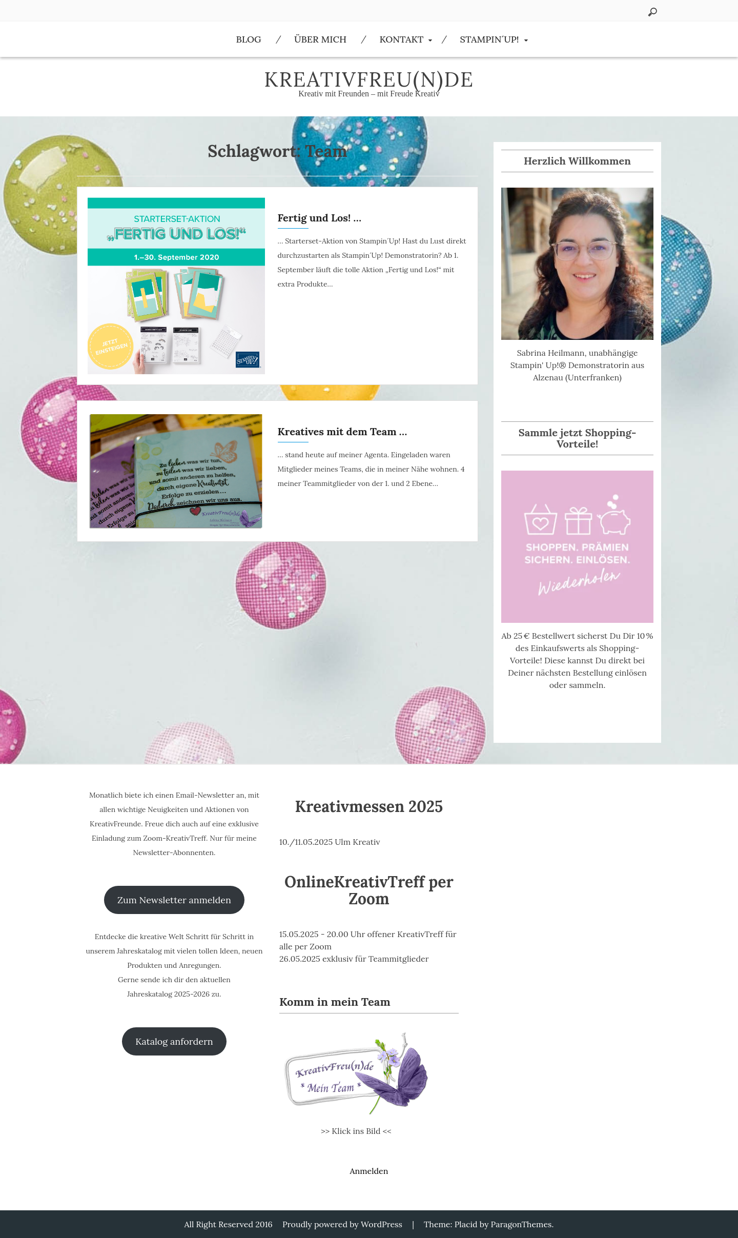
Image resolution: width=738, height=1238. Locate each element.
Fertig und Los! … (319, 217)
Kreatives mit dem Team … (342, 431)
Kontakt (401, 39)
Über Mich (320, 39)
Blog (248, 39)
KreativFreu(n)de (369, 79)
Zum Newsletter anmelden (174, 900)
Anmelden (369, 1171)
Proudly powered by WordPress (342, 1224)
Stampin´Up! (489, 39)
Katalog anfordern (174, 1041)
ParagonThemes (521, 1224)
